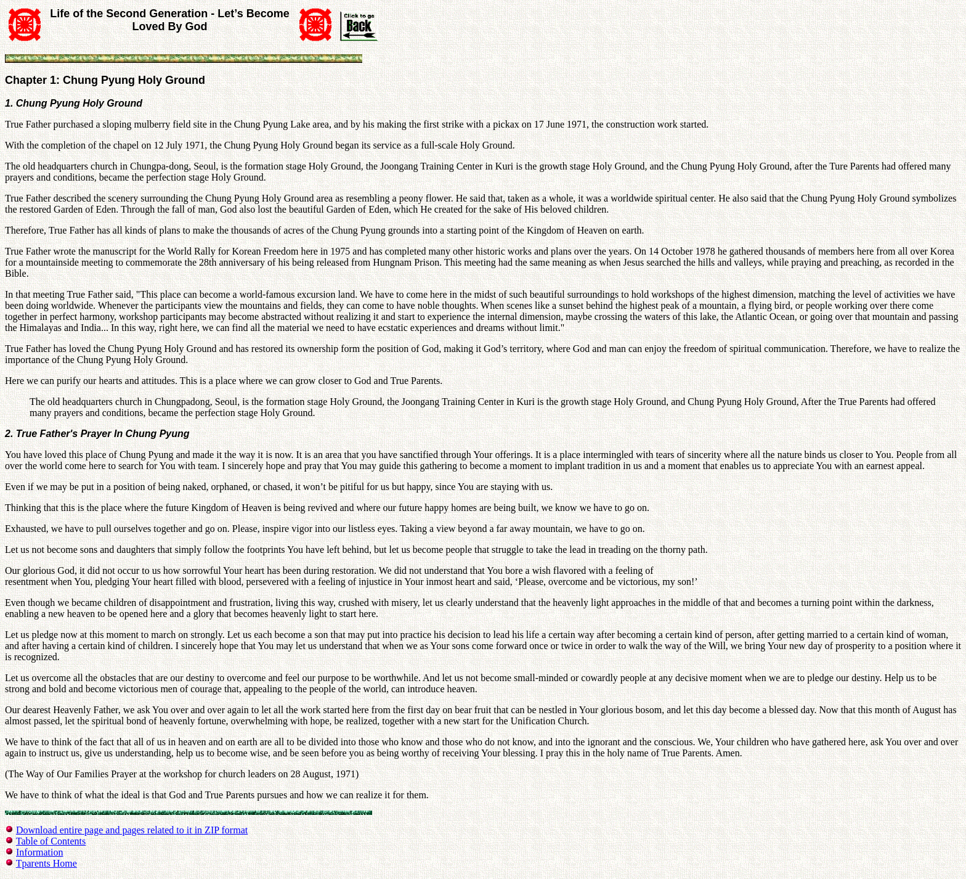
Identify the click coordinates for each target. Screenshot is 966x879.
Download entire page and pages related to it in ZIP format (132, 830)
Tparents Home (46, 863)
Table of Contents (51, 841)
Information (39, 852)
